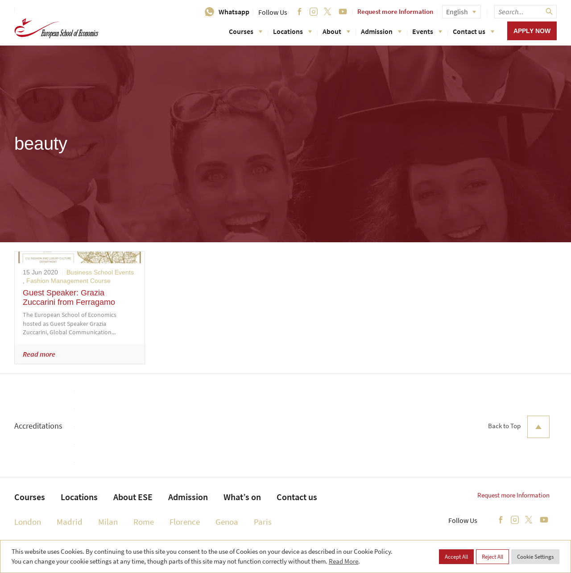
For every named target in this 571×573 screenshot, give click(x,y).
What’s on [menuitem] (242, 496)
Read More (343, 561)
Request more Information (395, 11)
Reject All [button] (492, 556)
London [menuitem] (27, 521)
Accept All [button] (456, 556)
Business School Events (100, 272)
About (336, 31)
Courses (245, 31)
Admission (381, 31)
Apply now (531, 30)
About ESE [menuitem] (133, 496)
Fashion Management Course (68, 280)
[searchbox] (525, 11)
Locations (292, 31)
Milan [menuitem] (108, 521)
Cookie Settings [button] (535, 556)
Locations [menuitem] (79, 496)
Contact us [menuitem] (297, 496)
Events (427, 31)
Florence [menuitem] (185, 521)
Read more (39, 354)
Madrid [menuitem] (70, 521)
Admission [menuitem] (188, 496)
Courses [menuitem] (29, 496)
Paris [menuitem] (263, 521)
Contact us (473, 31)
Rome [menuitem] (143, 521)
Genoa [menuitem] (226, 521)
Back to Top (519, 427)
